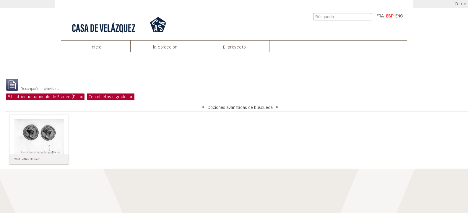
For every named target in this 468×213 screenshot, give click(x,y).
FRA (380, 16)
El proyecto (234, 47)
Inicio (95, 47)
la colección (165, 47)
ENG (399, 16)
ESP (390, 16)
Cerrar (460, 4)
